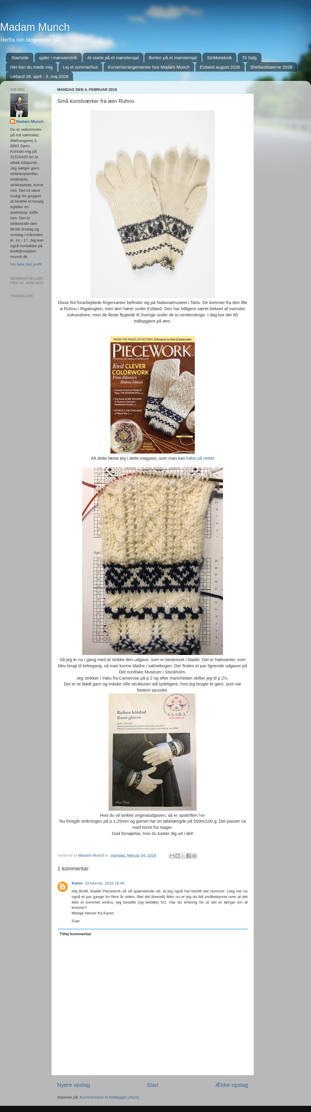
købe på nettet (200, 458)
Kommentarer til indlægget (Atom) (109, 1097)
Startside (20, 57)
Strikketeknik (219, 57)
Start (152, 1085)
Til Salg (249, 57)
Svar (76, 921)
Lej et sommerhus (80, 66)
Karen (77, 883)
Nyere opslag (73, 1085)
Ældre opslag (231, 1085)
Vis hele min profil (25, 264)
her (202, 815)
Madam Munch (35, 27)
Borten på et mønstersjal (173, 57)
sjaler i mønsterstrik (58, 57)
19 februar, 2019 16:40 (104, 883)
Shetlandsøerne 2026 (271, 66)
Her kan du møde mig (31, 66)
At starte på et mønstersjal (112, 57)
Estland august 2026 (220, 66)
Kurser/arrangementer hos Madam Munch (149, 66)
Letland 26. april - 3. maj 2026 (39, 76)
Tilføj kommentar (76, 934)
